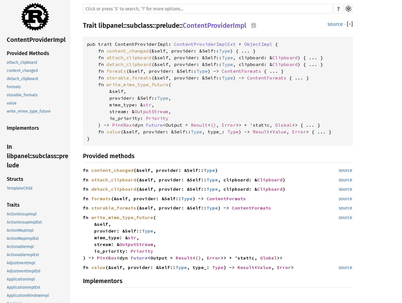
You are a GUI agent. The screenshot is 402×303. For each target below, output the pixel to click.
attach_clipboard (22, 62)
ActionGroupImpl (22, 214)
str (147, 105)
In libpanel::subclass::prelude (37, 156)
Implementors (23, 128)
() (213, 125)
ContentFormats (241, 71)
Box (127, 125)
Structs (15, 179)
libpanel (110, 25)
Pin (116, 125)
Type (224, 51)
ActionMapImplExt (23, 238)
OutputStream (151, 111)
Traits (13, 205)
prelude (167, 25)
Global (283, 125)
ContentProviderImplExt (205, 44)
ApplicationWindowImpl (28, 295)
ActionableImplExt (23, 254)
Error (229, 125)
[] (350, 24)
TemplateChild (19, 188)
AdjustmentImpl (21, 263)
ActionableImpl (20, 246)
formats (14, 87)
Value (279, 132)
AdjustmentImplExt (23, 271)
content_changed (22, 70)
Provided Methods (28, 53)
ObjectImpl (258, 44)
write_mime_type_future (29, 111)
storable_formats (22, 95)
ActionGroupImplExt (24, 222)
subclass (140, 25)
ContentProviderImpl (36, 40)
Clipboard (285, 57)
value (12, 103)
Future (154, 125)
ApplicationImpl (21, 279)
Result (199, 125)
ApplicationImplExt (23, 287)
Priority (157, 118)
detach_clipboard (22, 78)
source (335, 24)
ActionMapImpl (20, 230)
